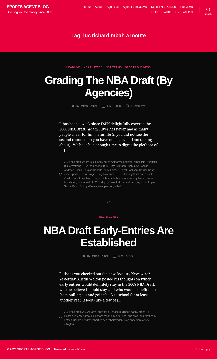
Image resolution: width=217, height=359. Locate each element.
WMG (118, 186)
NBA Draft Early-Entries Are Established (108, 236)
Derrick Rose (146, 170)
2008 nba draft (72, 161)
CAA (137, 166)
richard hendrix (130, 182)
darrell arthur (111, 170)
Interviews (186, 6)
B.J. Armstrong (72, 166)
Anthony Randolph (121, 161)
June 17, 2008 (126, 255)
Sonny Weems (88, 186)
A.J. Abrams (89, 311)
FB (177, 12)
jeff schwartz (138, 174)
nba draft (88, 182)
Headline (73, 67)
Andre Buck (89, 161)
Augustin (152, 161)
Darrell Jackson (129, 170)
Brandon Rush (124, 166)
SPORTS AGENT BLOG (28, 7)
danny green (138, 311)
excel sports (71, 174)
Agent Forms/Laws (135, 6)
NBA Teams (114, 67)
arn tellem (139, 161)
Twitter (166, 12)
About (98, 6)
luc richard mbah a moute (113, 178)
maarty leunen (137, 178)
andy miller (103, 161)
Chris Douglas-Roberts (89, 170)
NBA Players (93, 67)
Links (154, 12)
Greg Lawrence (105, 174)
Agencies (113, 6)
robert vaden (115, 320)
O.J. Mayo (101, 182)
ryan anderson (132, 320)
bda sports (96, 166)
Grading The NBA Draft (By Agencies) (108, 86)
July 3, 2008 (114, 106)
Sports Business (138, 67)
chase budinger (120, 311)
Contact (188, 12)
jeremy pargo (82, 316)
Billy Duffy (108, 166)
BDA (85, 166)
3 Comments (138, 106)
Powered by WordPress (69, 349)
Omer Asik (114, 182)
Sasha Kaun (71, 186)
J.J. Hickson (123, 174)
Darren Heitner (88, 106)
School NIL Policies (163, 6)
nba (79, 182)
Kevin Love (78, 178)
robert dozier (99, 320)
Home (87, 6)
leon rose (91, 178)
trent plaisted (105, 186)
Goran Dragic (87, 174)
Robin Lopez (148, 182)
